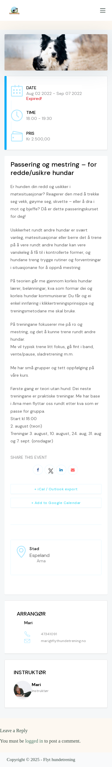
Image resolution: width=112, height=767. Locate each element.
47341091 (49, 634)
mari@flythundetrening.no (63, 640)
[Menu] (102, 10)
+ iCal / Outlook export (56, 489)
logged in (34, 740)
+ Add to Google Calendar (56, 502)
